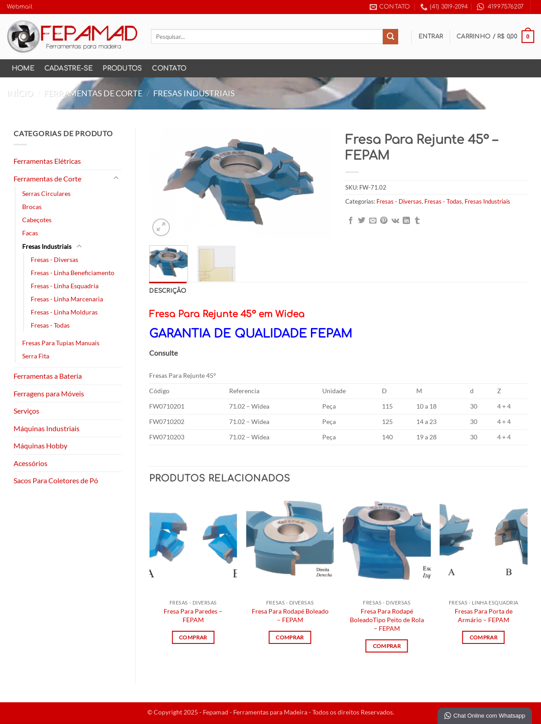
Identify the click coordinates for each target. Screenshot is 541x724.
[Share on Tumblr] (417, 221)
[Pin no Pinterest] (383, 221)
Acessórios (30, 463)
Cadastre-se (68, 68)
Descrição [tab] (167, 291)
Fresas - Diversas (54, 259)
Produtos (122, 68)
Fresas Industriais (194, 93)
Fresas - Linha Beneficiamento (72, 272)
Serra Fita (35, 356)
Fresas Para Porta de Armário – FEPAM (484, 615)
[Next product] (508, 93)
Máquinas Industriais (47, 428)
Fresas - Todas (50, 325)
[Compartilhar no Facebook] (350, 221)
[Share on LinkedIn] (406, 221)
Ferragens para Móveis (49, 393)
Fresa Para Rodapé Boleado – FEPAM (290, 615)
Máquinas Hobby (40, 445)
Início (20, 93)
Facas (30, 233)
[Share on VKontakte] (395, 221)
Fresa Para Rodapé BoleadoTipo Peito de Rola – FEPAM (387, 619)
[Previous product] (526, 93)
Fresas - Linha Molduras (64, 312)
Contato (169, 68)
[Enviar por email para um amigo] (372, 221)
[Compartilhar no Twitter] (361, 221)
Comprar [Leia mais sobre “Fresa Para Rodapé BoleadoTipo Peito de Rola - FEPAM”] (387, 646)
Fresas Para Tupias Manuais (60, 343)
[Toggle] (116, 178)
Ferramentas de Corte (93, 93)
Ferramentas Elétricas (47, 161)
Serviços (26, 410)
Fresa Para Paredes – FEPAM (193, 615)
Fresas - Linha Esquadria (65, 286)
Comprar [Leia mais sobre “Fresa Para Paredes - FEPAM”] (193, 637)
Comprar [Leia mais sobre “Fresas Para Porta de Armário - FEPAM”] (484, 637)
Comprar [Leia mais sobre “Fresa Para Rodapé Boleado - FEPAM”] (290, 637)
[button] (431, 37)
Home (23, 68)
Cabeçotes (37, 220)
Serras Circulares (46, 193)
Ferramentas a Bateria (48, 376)
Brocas (32, 206)
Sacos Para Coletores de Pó (56, 480)
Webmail (20, 7)
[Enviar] (390, 36)
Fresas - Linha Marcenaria (67, 299)
